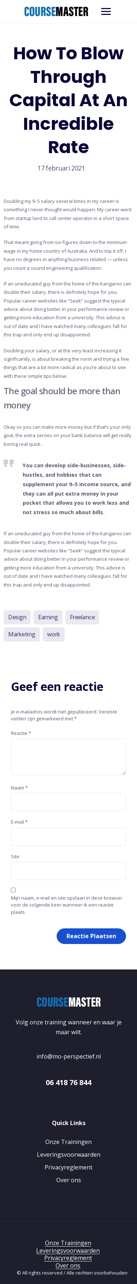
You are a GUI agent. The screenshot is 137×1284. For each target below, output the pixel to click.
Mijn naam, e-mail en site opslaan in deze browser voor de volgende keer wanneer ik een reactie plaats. (66, 905)
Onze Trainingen (68, 1142)
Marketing (21, 634)
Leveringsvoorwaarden (68, 1155)
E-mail (19, 822)
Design (17, 617)
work (53, 634)
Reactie (21, 733)
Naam (19, 787)
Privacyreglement (68, 1167)
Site (15, 856)
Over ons (68, 1180)
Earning (48, 617)
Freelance (82, 617)
